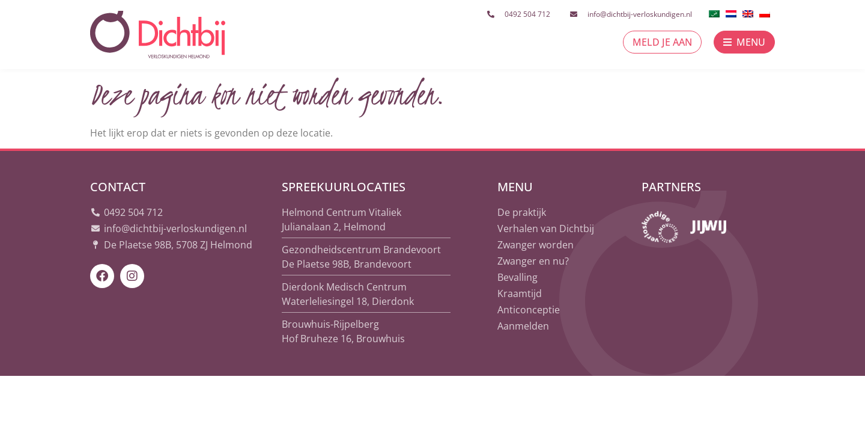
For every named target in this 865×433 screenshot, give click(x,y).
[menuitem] (714, 12)
